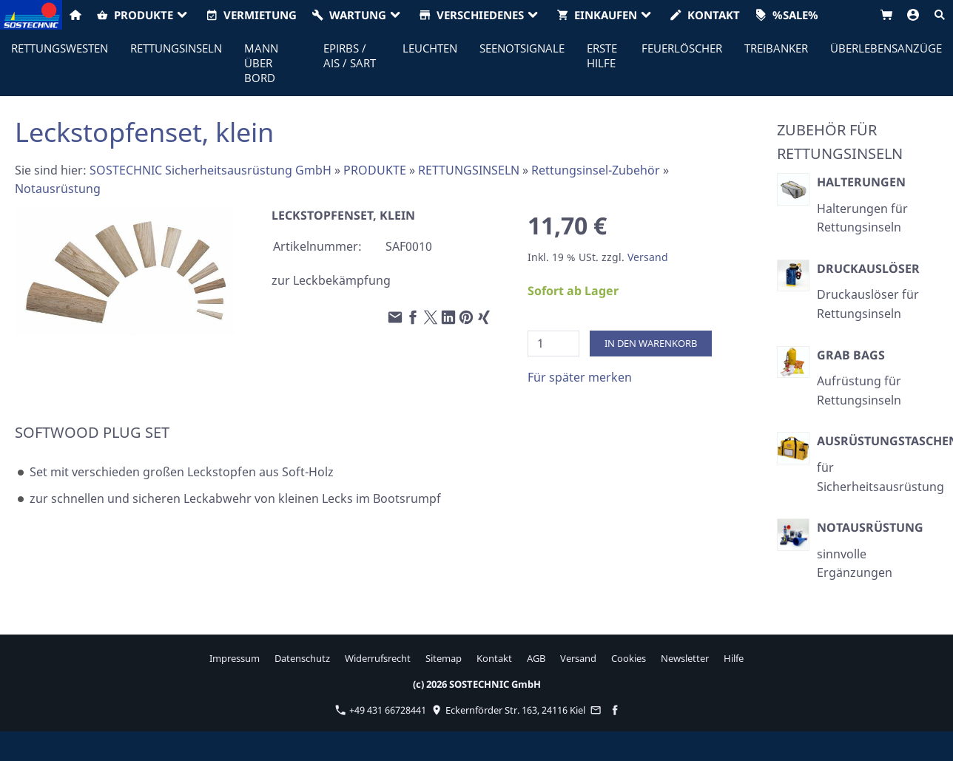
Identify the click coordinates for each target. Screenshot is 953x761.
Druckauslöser (868, 268)
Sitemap (443, 658)
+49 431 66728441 (380, 710)
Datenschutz (302, 658)
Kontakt (494, 658)
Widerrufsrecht (378, 658)
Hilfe (734, 658)
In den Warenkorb (651, 343)
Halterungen (861, 182)
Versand (647, 257)
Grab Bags (851, 355)
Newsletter (685, 658)
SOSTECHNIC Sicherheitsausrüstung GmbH (210, 170)
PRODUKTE (374, 170)
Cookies (628, 658)
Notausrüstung (58, 188)
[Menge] (553, 343)
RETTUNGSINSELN (468, 170)
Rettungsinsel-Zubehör (595, 170)
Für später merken (580, 377)
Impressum (234, 658)
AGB (536, 658)
